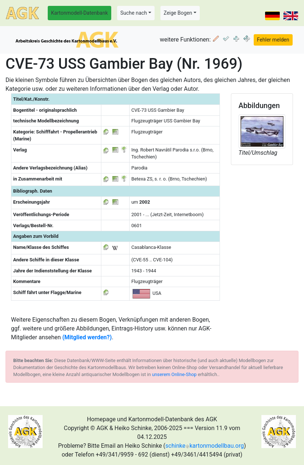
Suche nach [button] (133, 13)
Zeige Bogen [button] (178, 13)
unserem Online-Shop (174, 374)
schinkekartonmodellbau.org (204, 445)
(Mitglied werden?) (87, 337)
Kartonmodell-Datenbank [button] (79, 13)
